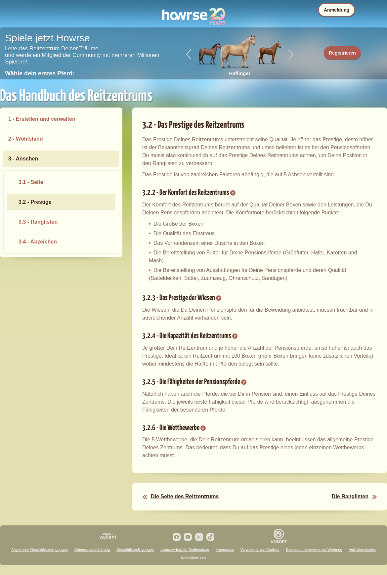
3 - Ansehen (23, 158)
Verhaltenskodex (362, 550)
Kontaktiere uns (193, 558)
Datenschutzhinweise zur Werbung (314, 550)
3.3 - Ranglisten (38, 222)
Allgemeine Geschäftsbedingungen (39, 550)
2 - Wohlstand (25, 139)
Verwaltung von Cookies (260, 550)
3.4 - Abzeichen (38, 241)
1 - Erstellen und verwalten (41, 119)
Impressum (225, 550)
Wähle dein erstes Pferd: (39, 73)
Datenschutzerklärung (92, 550)
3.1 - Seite (31, 182)
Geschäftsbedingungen (135, 550)
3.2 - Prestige (35, 202)
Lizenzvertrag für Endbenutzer (184, 550)
